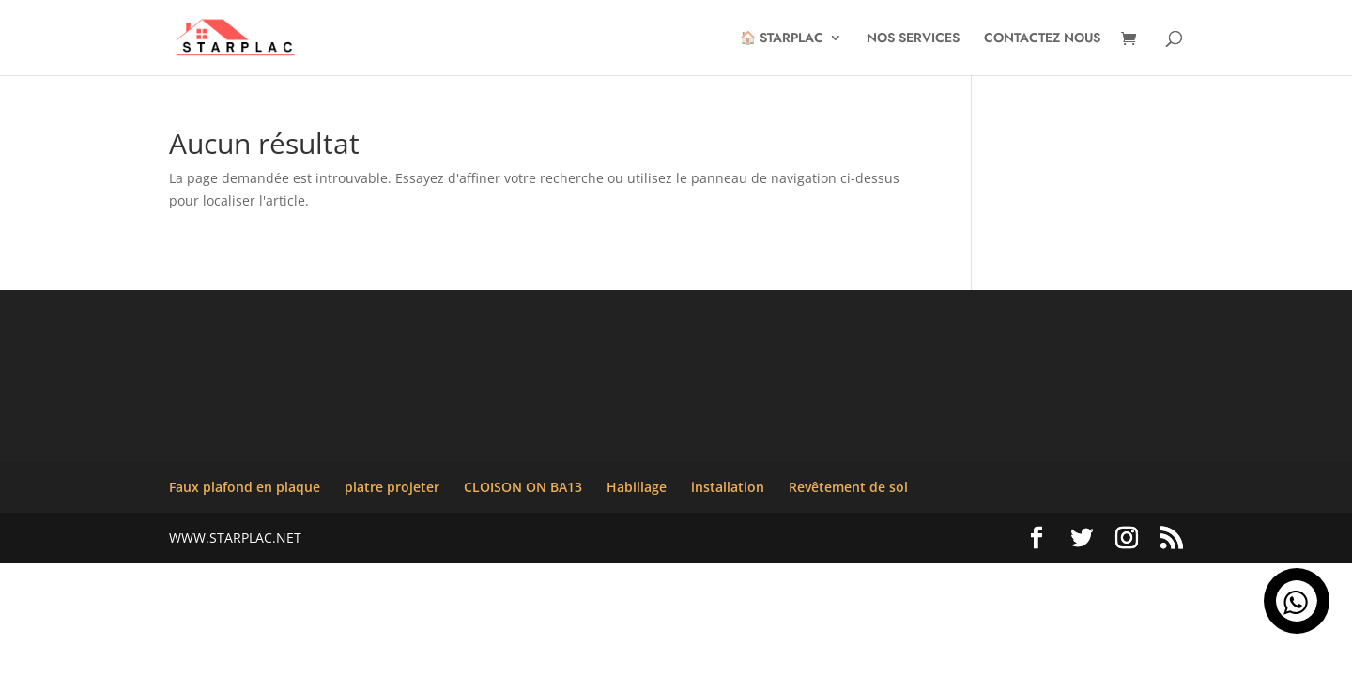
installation (727, 487)
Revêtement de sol (848, 487)
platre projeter (392, 487)
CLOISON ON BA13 (523, 487)
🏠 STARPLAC (781, 39)
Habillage (637, 487)
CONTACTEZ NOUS (1042, 39)
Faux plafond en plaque (244, 487)
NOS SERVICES (913, 39)
